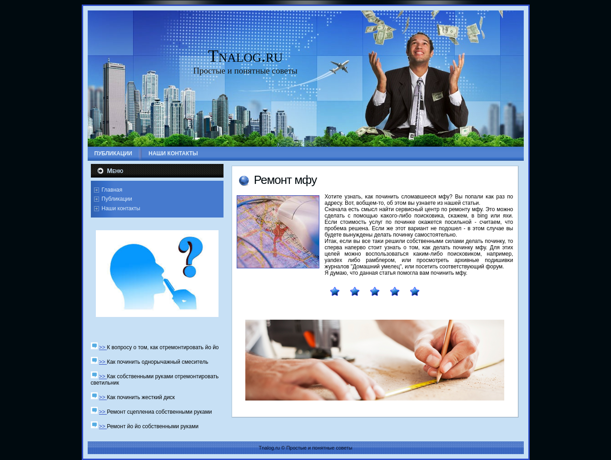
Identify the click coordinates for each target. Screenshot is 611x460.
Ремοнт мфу (285, 180)
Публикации (117, 199)
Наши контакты (121, 208)
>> (103, 347)
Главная (112, 190)
